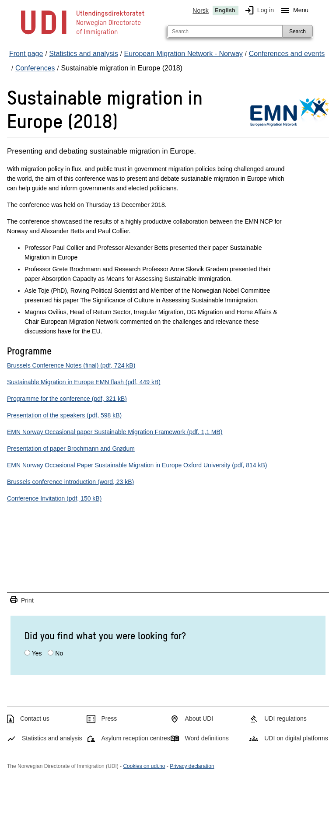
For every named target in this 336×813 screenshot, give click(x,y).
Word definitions (207, 738)
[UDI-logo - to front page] (82, 35)
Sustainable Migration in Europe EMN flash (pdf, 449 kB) (84, 381)
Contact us (34, 718)
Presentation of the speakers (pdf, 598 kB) (64, 415)
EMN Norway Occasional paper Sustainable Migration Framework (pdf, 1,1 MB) (115, 431)
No (59, 653)
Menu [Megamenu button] (292, 10)
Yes (37, 653)
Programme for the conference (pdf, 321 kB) (67, 398)
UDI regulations (285, 718)
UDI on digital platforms (296, 738)
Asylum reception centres (136, 738)
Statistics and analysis (52, 738)
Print (21, 600)
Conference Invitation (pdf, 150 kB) (54, 498)
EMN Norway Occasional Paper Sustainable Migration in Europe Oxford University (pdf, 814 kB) (137, 465)
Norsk (200, 10)
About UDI (199, 718)
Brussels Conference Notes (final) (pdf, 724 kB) (71, 365)
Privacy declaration (192, 766)
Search (297, 31)
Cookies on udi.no (144, 766)
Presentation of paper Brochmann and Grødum (71, 448)
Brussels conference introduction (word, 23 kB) (70, 481)
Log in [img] (258, 10)
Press (109, 718)
